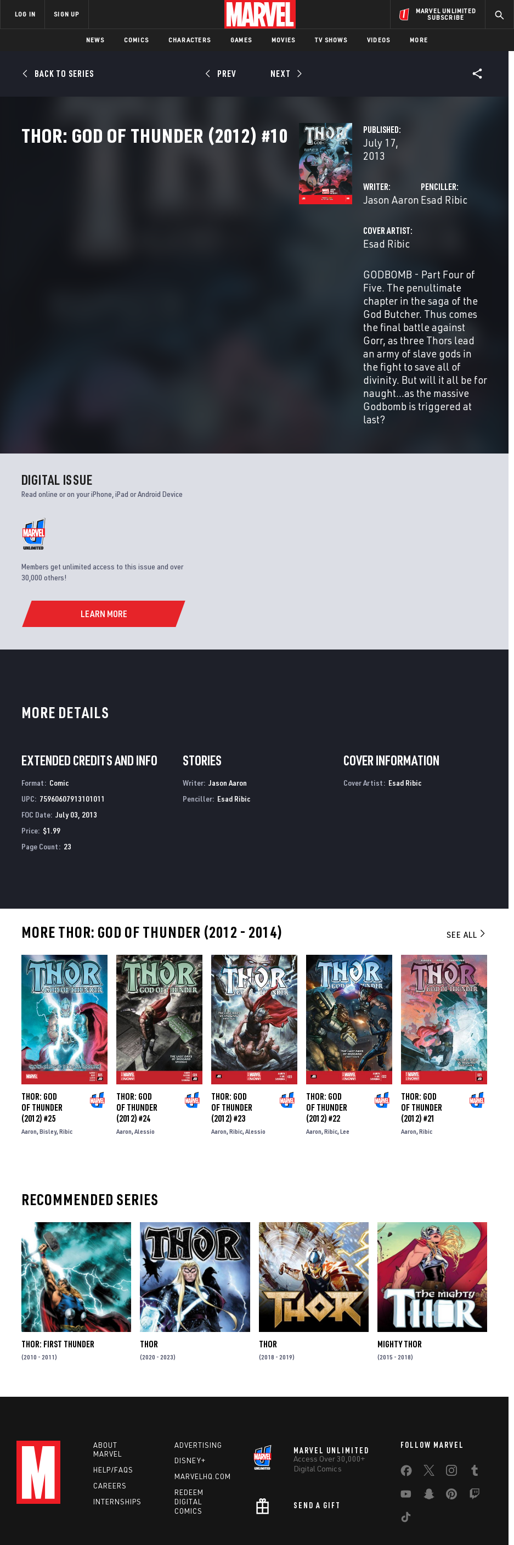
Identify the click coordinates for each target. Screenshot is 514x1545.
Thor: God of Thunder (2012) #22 (326, 1037)
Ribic (65, 1061)
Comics (136, 40)
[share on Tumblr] (474, 1405)
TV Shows (331, 40)
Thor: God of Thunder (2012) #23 (231, 1037)
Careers (110, 1418)
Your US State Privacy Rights (149, 1505)
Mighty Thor (399, 1273)
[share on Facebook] (406, 1405)
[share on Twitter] (428, 1405)
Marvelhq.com (202, 1409)
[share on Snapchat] (428, 1428)
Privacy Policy (76, 1505)
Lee (344, 1061)
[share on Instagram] (451, 1405)
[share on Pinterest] (451, 1428)
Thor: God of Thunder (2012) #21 (421, 1037)
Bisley (48, 1061)
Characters (189, 40)
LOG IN (25, 14)
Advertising (198, 1377)
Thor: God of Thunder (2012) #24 (136, 1037)
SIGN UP (66, 14)
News (95, 40)
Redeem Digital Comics (189, 1434)
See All (467, 864)
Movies (283, 40)
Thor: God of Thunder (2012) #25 (42, 1037)
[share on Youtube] (405, 1428)
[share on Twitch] (474, 1428)
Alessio (144, 1061)
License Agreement (404, 1505)
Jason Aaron (197, 234)
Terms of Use (26, 1505)
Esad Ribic (347, 234)
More (419, 40)
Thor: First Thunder (57, 1273)
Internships (117, 1434)
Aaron (29, 1061)
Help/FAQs (113, 1402)
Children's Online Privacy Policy (319, 1505)
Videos (378, 40)
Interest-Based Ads (473, 1505)
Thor (149, 1273)
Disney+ (190, 1393)
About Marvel (107, 1382)
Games (241, 40)
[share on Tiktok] (405, 1451)
